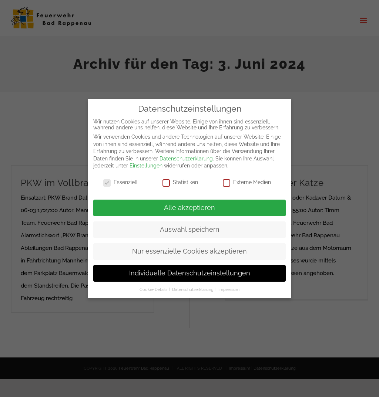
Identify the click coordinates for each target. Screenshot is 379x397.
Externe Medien (247, 177)
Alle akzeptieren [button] (189, 203)
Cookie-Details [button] (154, 284)
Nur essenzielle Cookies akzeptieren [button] (189, 246)
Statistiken (180, 177)
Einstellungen (146, 161)
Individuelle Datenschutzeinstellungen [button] (189, 268)
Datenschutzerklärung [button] (193, 284)
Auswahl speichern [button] (189, 224)
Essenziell (120, 177)
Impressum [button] (228, 284)
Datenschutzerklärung (186, 154)
